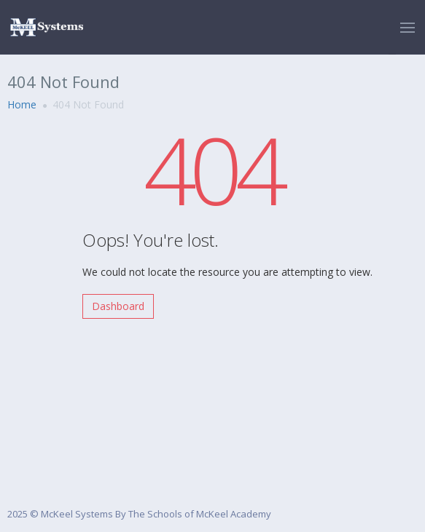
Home (21, 104)
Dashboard (118, 306)
